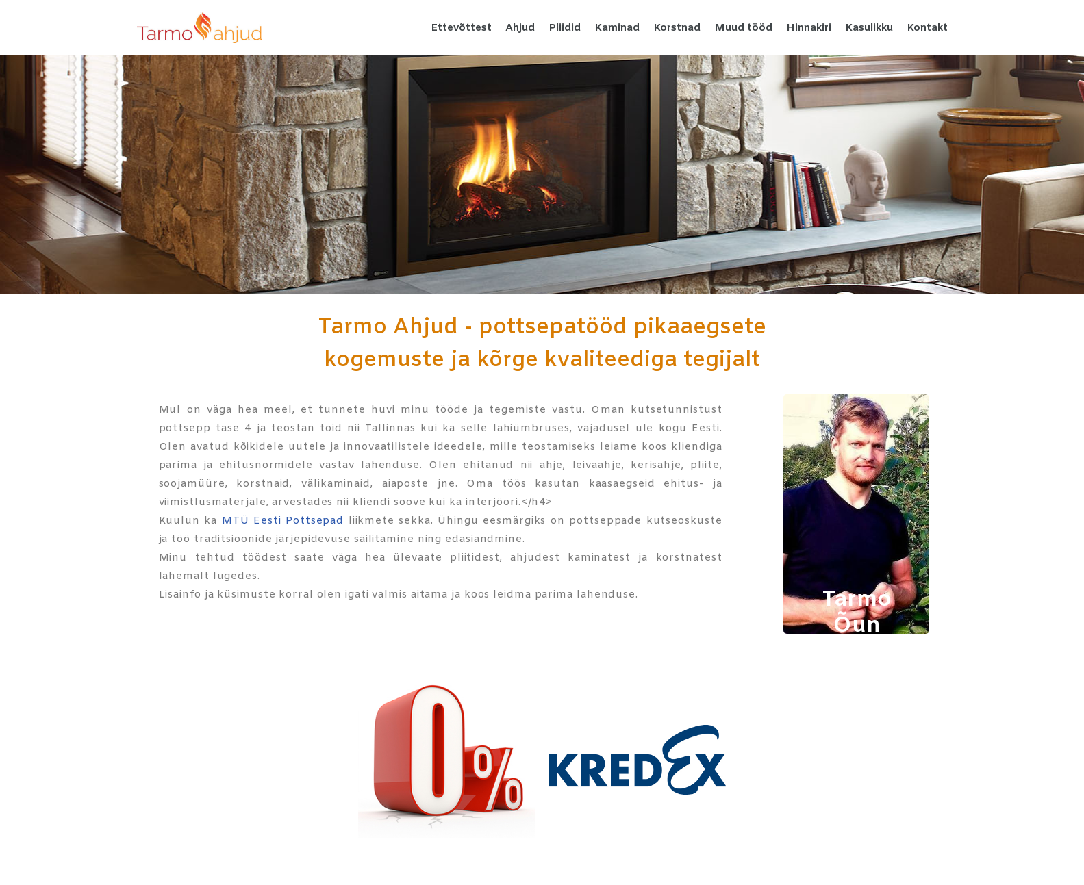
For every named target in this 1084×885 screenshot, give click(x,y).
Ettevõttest (461, 28)
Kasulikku (869, 28)
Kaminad (617, 28)
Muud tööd (743, 28)
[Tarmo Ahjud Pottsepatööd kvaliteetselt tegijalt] (199, 27)
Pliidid (565, 28)
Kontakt (927, 28)
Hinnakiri (808, 28)
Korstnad (677, 28)
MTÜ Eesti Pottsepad (283, 521)
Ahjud (520, 28)
